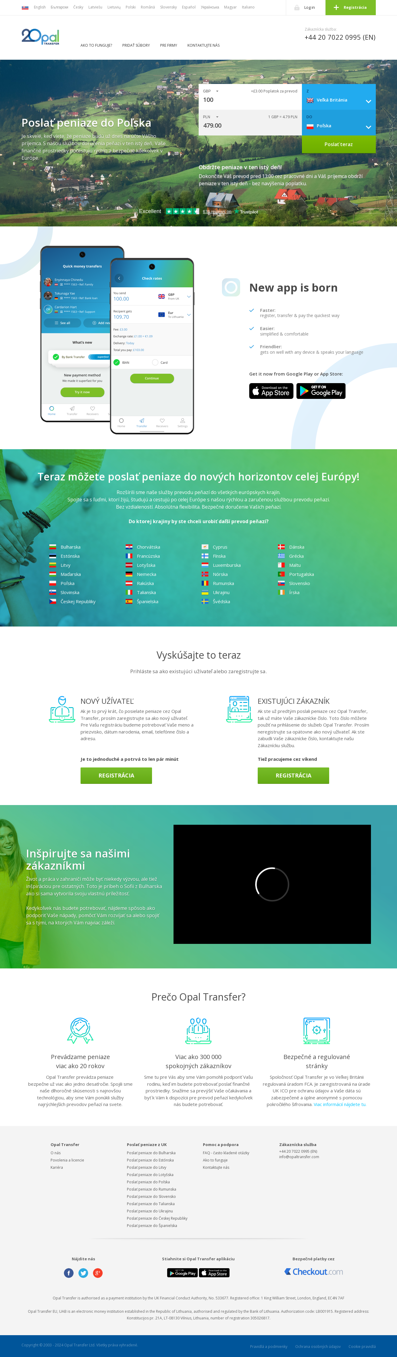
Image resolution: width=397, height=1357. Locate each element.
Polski (131, 7)
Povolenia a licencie (67, 1160)
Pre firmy (168, 45)
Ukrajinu (215, 592)
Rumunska (217, 583)
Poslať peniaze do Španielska (152, 1225)
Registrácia (355, 7)
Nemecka (140, 574)
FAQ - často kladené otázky (226, 1152)
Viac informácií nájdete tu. (340, 1104)
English (40, 7)
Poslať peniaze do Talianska (151, 1203)
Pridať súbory (136, 45)
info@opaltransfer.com (299, 1156)
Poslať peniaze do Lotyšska (150, 1174)
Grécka (291, 556)
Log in (309, 7)
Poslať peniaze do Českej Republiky (157, 1218)
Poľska (61, 583)
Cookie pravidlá (362, 1346)
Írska (288, 592)
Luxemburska (221, 565)
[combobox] (341, 99)
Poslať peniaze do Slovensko (151, 1196)
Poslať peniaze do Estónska (150, 1160)
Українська (210, 7)
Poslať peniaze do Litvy (146, 1167)
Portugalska (296, 574)
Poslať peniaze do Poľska (148, 1182)
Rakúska (139, 583)
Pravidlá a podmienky (268, 1346)
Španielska (141, 601)
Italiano (248, 7)
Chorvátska (142, 547)
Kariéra (57, 1167)
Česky (78, 7)
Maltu (289, 565)
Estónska (64, 556)
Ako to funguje (215, 1160)
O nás (56, 1152)
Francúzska (142, 556)
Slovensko (294, 583)
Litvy (60, 565)
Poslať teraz (339, 144)
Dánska (291, 547)
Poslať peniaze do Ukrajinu (150, 1211)
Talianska (140, 592)
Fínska (213, 556)
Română (148, 7)
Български (59, 7)
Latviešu (95, 7)
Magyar (230, 7)
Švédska (215, 601)
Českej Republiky (72, 601)
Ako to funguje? (96, 45)
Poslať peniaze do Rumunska (151, 1189)
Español (189, 7)
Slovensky (168, 7)
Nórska (214, 574)
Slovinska (64, 592)
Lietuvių (114, 7)
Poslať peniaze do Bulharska (151, 1152)
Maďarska (65, 574)
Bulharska (65, 547)
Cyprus (214, 547)
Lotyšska (140, 565)
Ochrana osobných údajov (318, 1346)
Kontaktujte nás (203, 45)
